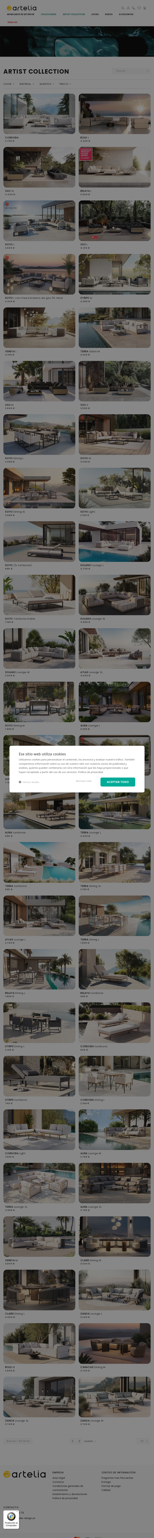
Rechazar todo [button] (84, 780)
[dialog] (77, 769)
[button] (29, 782)
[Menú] (17, 1512)
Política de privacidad (90, 772)
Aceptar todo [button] (118, 782)
